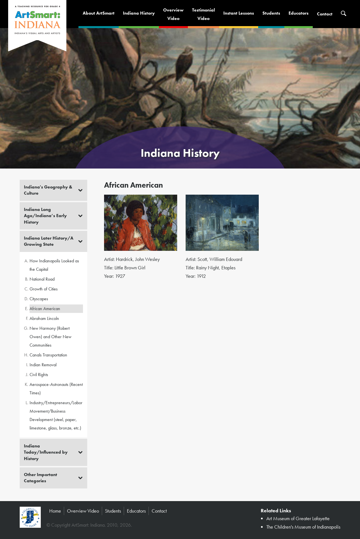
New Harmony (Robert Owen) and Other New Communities (50, 336)
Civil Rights (39, 374)
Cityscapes (39, 299)
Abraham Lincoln (44, 318)
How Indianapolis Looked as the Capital (54, 265)
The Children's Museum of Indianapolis (303, 527)
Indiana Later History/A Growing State (48, 241)
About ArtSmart (98, 13)
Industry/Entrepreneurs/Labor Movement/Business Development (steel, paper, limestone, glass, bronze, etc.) (56, 415)
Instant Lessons (238, 13)
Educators (299, 13)
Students (271, 13)
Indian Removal (43, 365)
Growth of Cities (44, 289)
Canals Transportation (48, 355)
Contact (324, 14)
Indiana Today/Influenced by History (46, 452)
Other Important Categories (40, 478)
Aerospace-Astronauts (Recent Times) (56, 388)
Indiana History (139, 13)
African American (45, 308)
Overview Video (83, 511)
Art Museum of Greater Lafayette (298, 518)
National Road (42, 279)
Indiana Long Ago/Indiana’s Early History (45, 215)
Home (55, 511)
